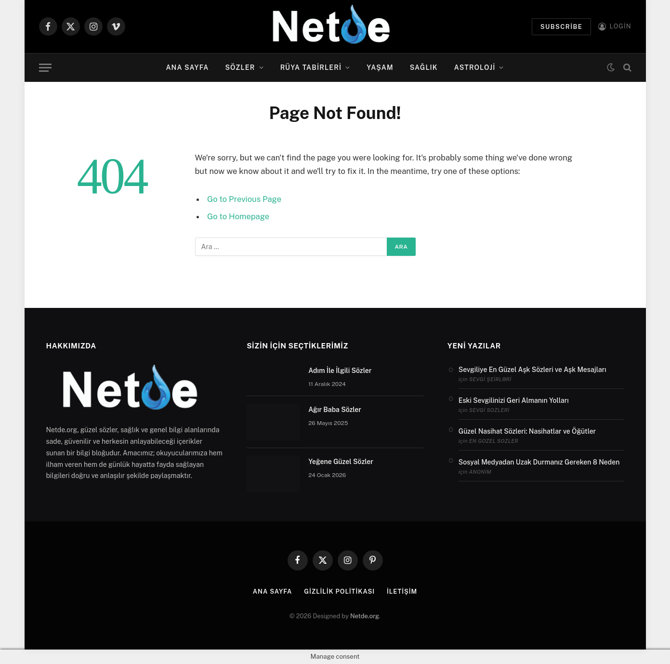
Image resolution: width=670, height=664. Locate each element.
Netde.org (364, 616)
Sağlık (424, 67)
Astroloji (475, 67)
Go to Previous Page (244, 199)
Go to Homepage (238, 216)
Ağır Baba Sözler (334, 409)
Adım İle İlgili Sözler (339, 370)
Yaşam (380, 67)
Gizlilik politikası (339, 591)
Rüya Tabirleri (311, 67)
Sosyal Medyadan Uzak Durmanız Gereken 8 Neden (539, 462)
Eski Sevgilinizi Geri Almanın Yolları (514, 400)
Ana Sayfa (187, 67)
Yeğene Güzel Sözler (340, 461)
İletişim (402, 591)
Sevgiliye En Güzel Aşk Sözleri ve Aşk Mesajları (532, 369)
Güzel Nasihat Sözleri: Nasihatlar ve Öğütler (527, 431)
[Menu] (45, 68)
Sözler (240, 67)
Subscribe (561, 26)
